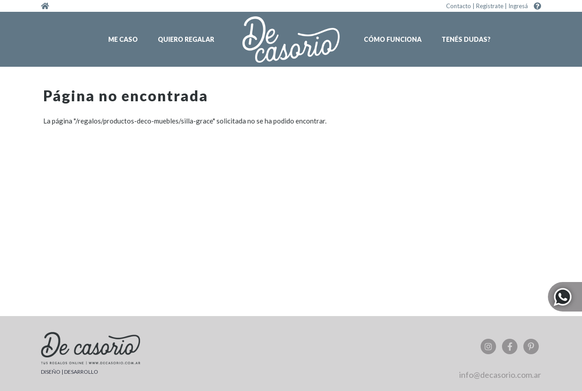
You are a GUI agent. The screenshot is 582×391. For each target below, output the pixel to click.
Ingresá (518, 6)
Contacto (458, 6)
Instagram (488, 346)
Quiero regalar (186, 39)
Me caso (123, 39)
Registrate (489, 6)
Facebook (509, 346)
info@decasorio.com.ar (500, 375)
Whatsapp (565, 297)
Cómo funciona (392, 39)
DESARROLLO (81, 371)
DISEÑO (50, 371)
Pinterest (531, 346)
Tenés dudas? (466, 39)
